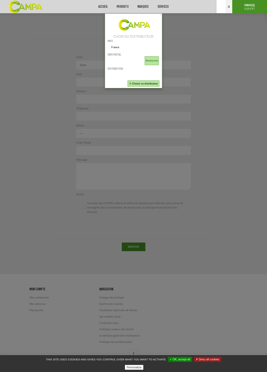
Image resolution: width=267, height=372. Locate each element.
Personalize (134, 367)
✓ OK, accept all (180, 359)
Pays (110, 41)
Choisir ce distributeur (143, 83)
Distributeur (115, 68)
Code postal (114, 54)
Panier (249, 7)
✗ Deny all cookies (207, 359)
